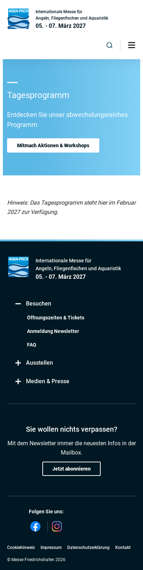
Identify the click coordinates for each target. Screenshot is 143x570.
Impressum (51, 547)
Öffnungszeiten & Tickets (55, 317)
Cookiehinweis (21, 547)
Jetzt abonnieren (71, 469)
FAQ (31, 345)
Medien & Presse (41, 381)
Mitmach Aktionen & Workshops (53, 145)
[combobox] (109, 45)
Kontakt (123, 547)
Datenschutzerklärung (88, 547)
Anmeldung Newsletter (53, 331)
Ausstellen (33, 363)
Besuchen (32, 304)
